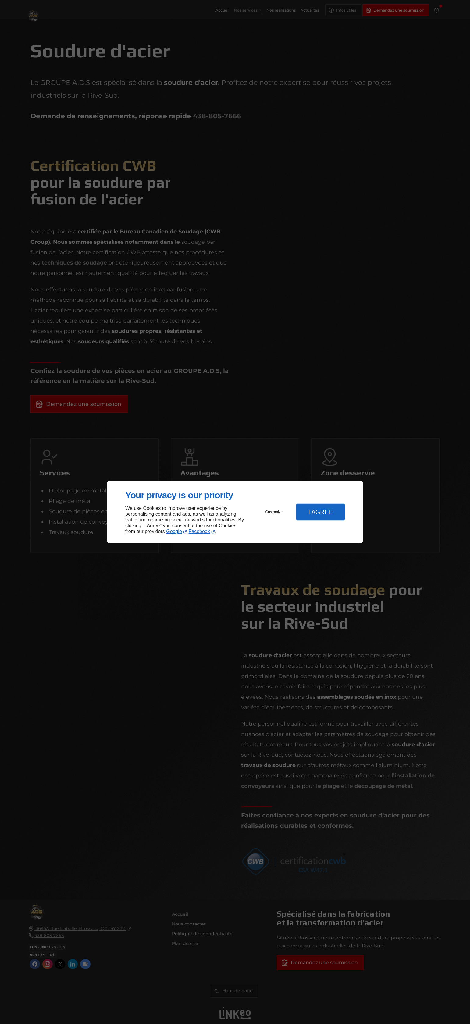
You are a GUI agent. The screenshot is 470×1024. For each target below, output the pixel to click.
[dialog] (235, 512)
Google (174, 531)
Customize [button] (274, 512)
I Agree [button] (320, 512)
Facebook (199, 531)
